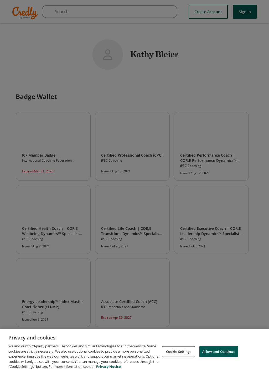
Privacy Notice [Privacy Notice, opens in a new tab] (108, 366)
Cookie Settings (178, 351)
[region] (134, 350)
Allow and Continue (218, 351)
